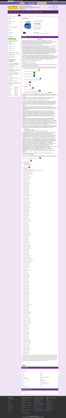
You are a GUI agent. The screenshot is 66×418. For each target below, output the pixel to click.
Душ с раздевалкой (49, 404)
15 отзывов (56, 0)
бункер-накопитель (27, 92)
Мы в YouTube (10, 407)
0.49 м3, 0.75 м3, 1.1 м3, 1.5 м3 (41, 68)
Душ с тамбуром (48, 405)
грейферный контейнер (38, 153)
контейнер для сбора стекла (28, 76)
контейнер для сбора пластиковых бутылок (30, 71)
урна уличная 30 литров (27, 79)
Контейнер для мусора (26, 94)
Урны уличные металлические (26, 413)
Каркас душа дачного (49, 407)
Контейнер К (39, 39)
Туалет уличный (48, 410)
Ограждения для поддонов (38, 409)
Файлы (9, 30)
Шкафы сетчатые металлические (39, 410)
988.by (27, 118)
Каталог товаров (16, 11)
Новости (9, 23)
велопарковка (26, 86)
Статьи (9, 25)
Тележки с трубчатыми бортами (39, 404)
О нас (41, 11)
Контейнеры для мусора (25, 399)
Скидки (23, 11)
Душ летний (48, 400)
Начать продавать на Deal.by (19, 0)
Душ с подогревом (49, 401)
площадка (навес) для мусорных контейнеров (31, 91)
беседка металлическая (27, 89)
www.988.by (12, 57)
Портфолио (10, 32)
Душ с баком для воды (49, 403)
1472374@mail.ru (13, 56)
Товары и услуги (11, 18)
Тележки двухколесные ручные (38, 399)
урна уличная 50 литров (35, 79)
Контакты (36, 11)
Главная (10, 11)
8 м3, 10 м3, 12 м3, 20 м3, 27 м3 (51, 68)
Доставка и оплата (29, 11)
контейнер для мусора (29, 121)
